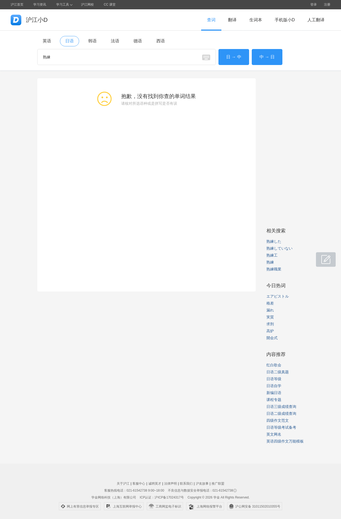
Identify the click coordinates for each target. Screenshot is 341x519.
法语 (115, 41)
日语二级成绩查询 (281, 413)
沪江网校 (87, 4)
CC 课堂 (110, 4)
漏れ (270, 310)
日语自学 (273, 386)
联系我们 (186, 483)
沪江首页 (17, 4)
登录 (313, 4)
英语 (47, 41)
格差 (270, 303)
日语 (69, 41)
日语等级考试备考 (281, 427)
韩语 (92, 41)
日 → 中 (233, 57)
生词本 (255, 20)
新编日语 (273, 393)
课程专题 (273, 400)
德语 (137, 41)
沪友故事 (202, 483)
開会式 (272, 338)
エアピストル (277, 296)
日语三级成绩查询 (281, 406)
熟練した (273, 241)
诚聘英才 (154, 483)
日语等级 (273, 379)
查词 (211, 20)
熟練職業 (273, 269)
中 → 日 (267, 57)
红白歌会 (273, 365)
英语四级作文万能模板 (285, 441)
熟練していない (279, 248)
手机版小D (285, 20)
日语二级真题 (277, 372)
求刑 (270, 324)
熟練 (270, 262)
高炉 (270, 331)
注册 (327, 4)
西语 (160, 41)
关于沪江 (123, 483)
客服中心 (138, 483)
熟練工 (272, 255)
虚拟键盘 (206, 57)
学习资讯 (39, 4)
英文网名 (273, 434)
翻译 (232, 20)
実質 (270, 317)
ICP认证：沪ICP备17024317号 (162, 497)
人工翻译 (315, 20)
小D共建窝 (321, 257)
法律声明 (170, 483)
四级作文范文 (277, 420)
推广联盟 (218, 483)
